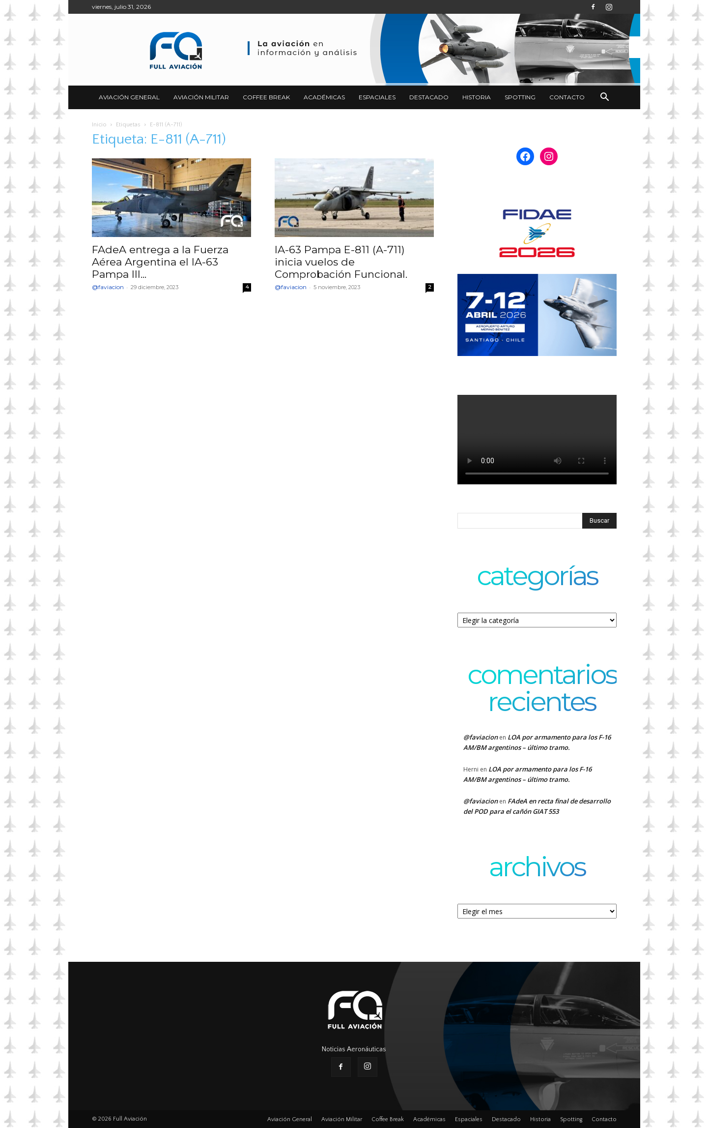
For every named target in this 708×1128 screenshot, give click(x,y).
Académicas (324, 97)
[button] (605, 98)
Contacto (567, 97)
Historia (476, 97)
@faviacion (108, 287)
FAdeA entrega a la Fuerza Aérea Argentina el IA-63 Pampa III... (160, 261)
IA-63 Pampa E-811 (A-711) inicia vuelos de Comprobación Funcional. (341, 261)
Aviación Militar (201, 97)
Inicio (99, 124)
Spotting (520, 97)
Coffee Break (266, 97)
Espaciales (377, 97)
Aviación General (129, 97)
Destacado (429, 97)
